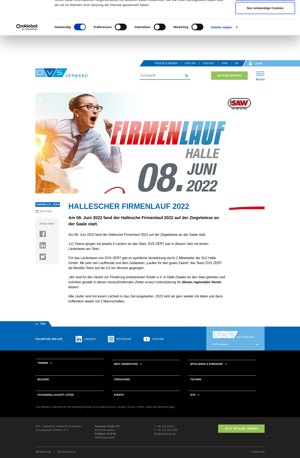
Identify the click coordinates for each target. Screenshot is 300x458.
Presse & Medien (166, 68)
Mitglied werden (229, 81)
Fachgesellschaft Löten (56, 400)
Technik (195, 384)
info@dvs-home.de (164, 439)
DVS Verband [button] (220, 349)
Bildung (43, 384)
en (236, 68)
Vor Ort (190, 68)
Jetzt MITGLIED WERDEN (241, 434)
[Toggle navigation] (260, 81)
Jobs (224, 68)
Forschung (122, 384)
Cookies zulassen (265, 11)
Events (119, 400)
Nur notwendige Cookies (265, 38)
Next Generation (126, 369)
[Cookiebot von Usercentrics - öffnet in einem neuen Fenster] (27, 57)
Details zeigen (221, 57)
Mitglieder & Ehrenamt (206, 369)
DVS (192, 400)
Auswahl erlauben (265, 24)
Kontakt (209, 68)
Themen (43, 368)
